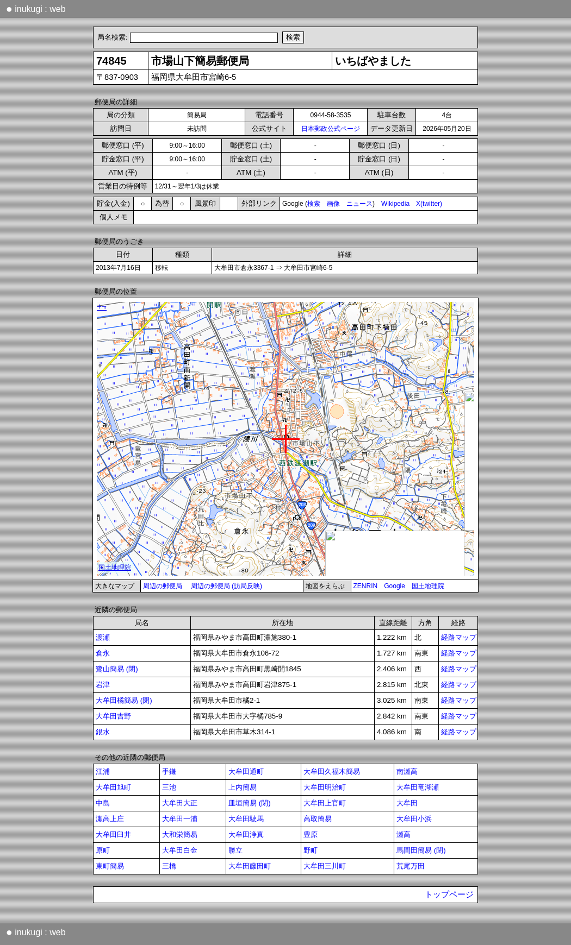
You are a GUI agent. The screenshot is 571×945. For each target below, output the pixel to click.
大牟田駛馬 (246, 819)
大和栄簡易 (179, 834)
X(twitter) (429, 203)
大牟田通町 (246, 771)
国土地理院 (428, 586)
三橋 (169, 866)
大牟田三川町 (324, 866)
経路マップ (458, 637)
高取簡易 (317, 819)
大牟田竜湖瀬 (417, 787)
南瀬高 (407, 771)
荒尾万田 (410, 866)
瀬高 (403, 834)
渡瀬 (103, 637)
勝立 (235, 850)
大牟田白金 (179, 850)
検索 (313, 203)
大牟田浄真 (246, 834)
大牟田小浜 (414, 819)
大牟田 (407, 803)
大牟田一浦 (179, 819)
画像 (333, 203)
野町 (310, 850)
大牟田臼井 (113, 834)
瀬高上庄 (110, 819)
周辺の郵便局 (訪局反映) (226, 586)
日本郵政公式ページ (330, 129)
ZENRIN (365, 586)
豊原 (310, 834)
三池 (169, 787)
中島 (103, 803)
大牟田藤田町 (249, 866)
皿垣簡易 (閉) (249, 803)
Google (394, 586)
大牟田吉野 (113, 716)
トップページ (449, 894)
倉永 (103, 653)
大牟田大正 (179, 803)
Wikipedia (395, 203)
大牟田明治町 (324, 787)
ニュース (359, 203)
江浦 (103, 771)
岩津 (103, 685)
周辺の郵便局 (162, 586)
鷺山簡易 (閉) (117, 669)
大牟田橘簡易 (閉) (124, 700)
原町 (103, 850)
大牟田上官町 (324, 803)
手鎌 (169, 771)
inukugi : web (36, 9)
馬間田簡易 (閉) (421, 850)
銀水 (103, 732)
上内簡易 (242, 787)
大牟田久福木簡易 (331, 771)
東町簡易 (110, 866)
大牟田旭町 (113, 787)
